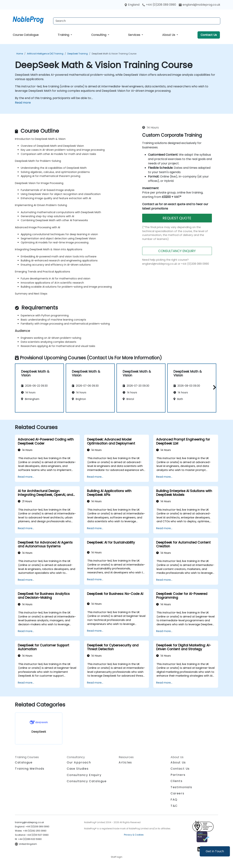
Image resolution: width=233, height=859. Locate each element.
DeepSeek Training (77, 53)
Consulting (99, 35)
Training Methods (29, 769)
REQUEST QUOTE (177, 218)
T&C (174, 806)
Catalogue (23, 762)
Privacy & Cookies (134, 834)
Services (134, 35)
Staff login (116, 856)
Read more (23, 102)
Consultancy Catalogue (87, 781)
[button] (213, 387)
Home (19, 53)
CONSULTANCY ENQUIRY (177, 251)
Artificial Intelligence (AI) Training (45, 53)
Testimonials (181, 787)
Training (64, 35)
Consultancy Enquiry (84, 775)
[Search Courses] (136, 20)
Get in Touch (215, 851)
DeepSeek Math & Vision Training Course (114, 53)
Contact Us (209, 35)
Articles (125, 762)
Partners (178, 775)
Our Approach (79, 762)
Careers (177, 793)
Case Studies (77, 769)
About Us (169, 35)
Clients (176, 781)
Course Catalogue (26, 35)
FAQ (174, 799)
